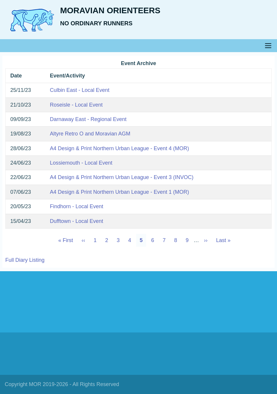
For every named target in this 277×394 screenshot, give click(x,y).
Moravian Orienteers (110, 10)
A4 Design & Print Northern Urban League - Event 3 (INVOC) (121, 177)
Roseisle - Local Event (76, 105)
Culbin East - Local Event (79, 90)
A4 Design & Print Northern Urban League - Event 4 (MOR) (119, 148)
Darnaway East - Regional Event (88, 119)
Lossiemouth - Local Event (81, 163)
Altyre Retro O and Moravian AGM (90, 134)
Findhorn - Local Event (76, 206)
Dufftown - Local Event (76, 221)
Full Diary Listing (24, 260)
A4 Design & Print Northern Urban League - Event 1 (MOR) (119, 192)
